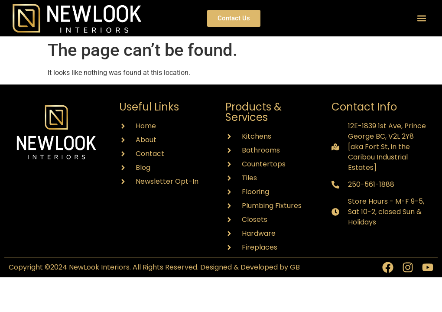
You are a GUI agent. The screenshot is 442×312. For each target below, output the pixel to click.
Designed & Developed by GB (250, 267)
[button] (422, 18)
